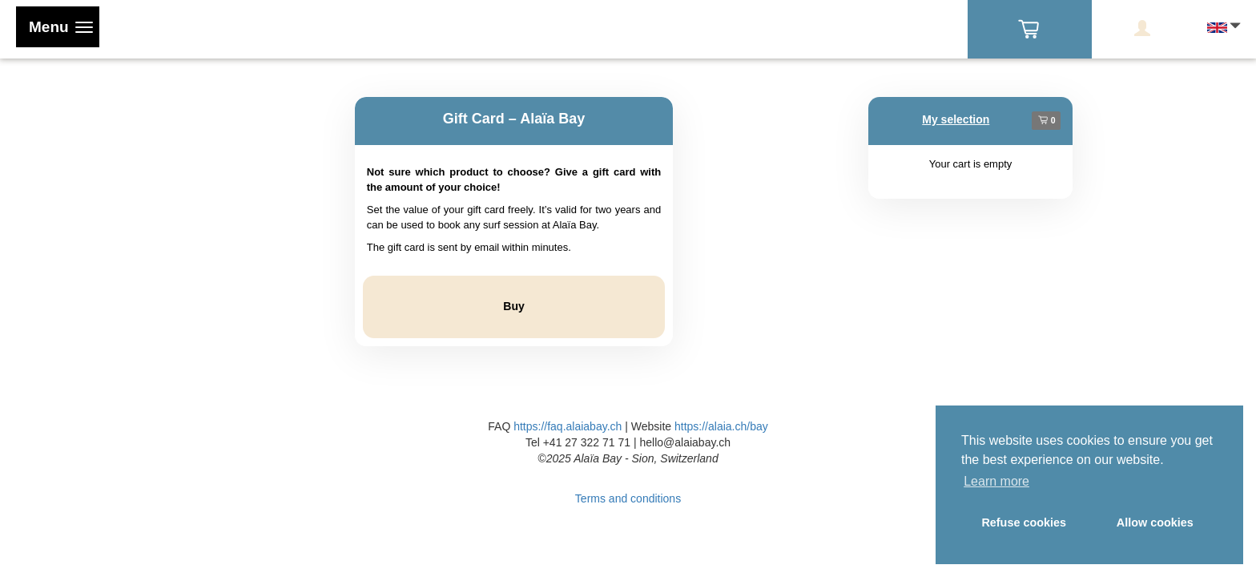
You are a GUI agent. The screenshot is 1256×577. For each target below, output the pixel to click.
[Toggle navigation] (57, 26)
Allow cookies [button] (1155, 522)
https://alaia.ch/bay (721, 426)
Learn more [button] (996, 481)
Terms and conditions (628, 498)
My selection (955, 119)
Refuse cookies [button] (1023, 522)
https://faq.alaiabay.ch (567, 426)
